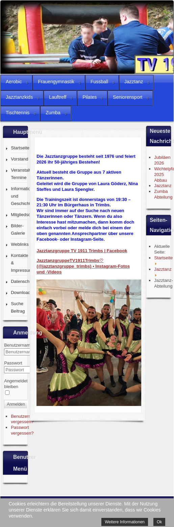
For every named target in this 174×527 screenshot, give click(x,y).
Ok (159, 522)
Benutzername (18, 345)
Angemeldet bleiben (15, 383)
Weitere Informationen (125, 522)
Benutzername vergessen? (25, 419)
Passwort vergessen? (22, 430)
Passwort (13, 362)
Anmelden (16, 404)
